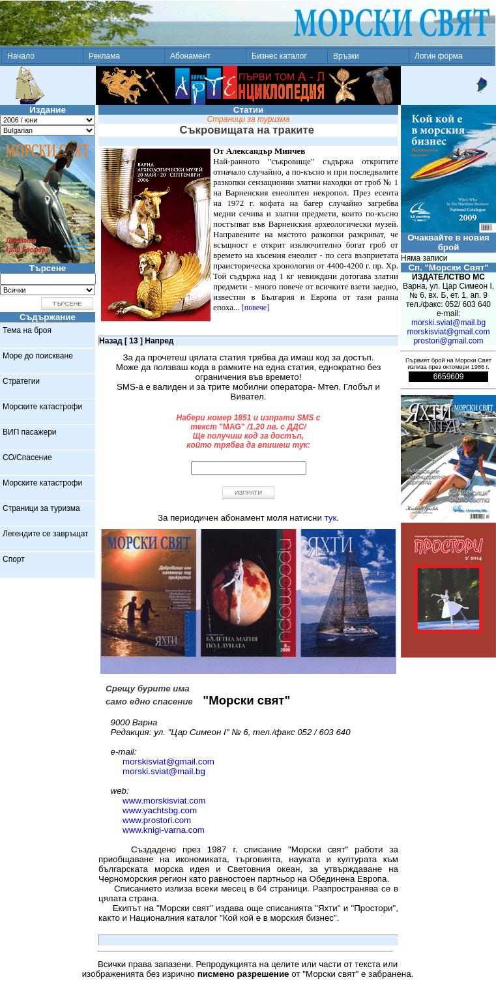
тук (331, 518)
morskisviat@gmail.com (168, 761)
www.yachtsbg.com (160, 810)
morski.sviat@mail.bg (164, 771)
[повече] (255, 307)
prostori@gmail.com (449, 340)
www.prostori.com (157, 820)
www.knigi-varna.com (164, 830)
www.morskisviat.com (164, 800)
